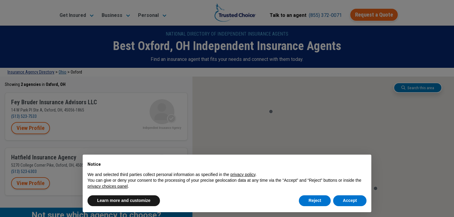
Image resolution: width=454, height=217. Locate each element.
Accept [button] (350, 200)
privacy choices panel (107, 186)
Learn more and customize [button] (123, 200)
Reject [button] (314, 200)
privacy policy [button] (242, 174)
